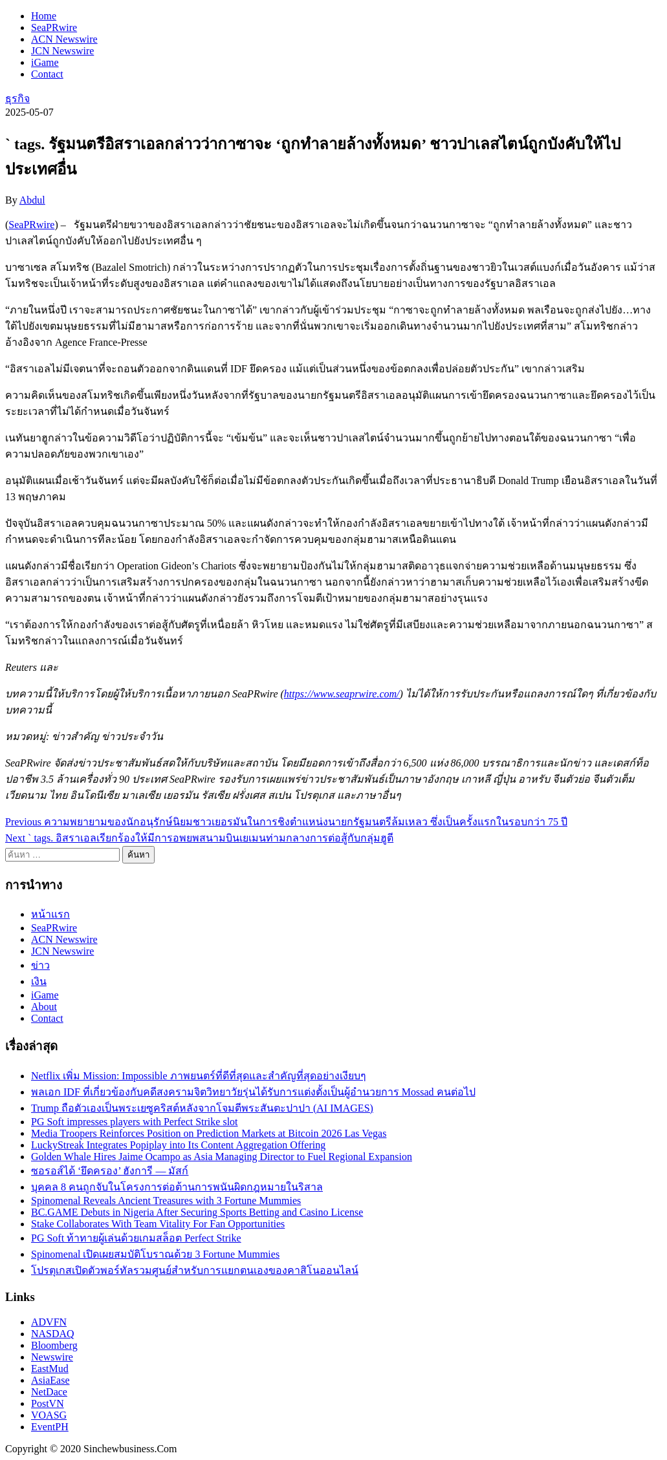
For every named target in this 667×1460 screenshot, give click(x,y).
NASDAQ (52, 1333)
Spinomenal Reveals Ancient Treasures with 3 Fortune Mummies (166, 1200)
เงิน (39, 981)
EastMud (50, 1368)
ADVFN (49, 1322)
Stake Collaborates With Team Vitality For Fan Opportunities (158, 1223)
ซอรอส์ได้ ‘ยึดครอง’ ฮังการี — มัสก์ (109, 1170)
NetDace (49, 1391)
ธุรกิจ (17, 98)
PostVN (47, 1403)
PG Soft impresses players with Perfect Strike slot (134, 1121)
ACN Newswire (64, 39)
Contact (47, 74)
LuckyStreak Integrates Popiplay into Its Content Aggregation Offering (178, 1144)
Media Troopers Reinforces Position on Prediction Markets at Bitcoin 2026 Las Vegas (208, 1133)
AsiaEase (50, 1380)
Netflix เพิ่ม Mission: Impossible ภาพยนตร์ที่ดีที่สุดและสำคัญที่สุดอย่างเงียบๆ (198, 1075)
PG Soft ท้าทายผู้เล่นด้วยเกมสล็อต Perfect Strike (136, 1238)
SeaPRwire (54, 27)
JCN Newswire (62, 50)
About (44, 1006)
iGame (45, 62)
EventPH (50, 1426)
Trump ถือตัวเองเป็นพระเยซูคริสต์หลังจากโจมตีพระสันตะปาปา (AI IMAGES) (202, 1108)
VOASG (49, 1415)
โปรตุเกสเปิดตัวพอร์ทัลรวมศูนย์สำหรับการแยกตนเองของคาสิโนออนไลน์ (194, 1270)
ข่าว (40, 965)
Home (43, 15)
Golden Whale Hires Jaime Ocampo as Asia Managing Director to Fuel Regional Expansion (221, 1156)
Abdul (32, 200)
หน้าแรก (50, 914)
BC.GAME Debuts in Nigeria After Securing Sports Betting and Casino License (197, 1212)
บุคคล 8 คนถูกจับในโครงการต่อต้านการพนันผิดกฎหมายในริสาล (177, 1186)
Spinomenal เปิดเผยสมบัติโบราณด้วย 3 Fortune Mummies (155, 1254)
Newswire (52, 1356)
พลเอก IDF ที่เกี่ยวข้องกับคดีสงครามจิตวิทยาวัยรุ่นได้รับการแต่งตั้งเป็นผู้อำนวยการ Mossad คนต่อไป (253, 1091)
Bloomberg (54, 1345)
